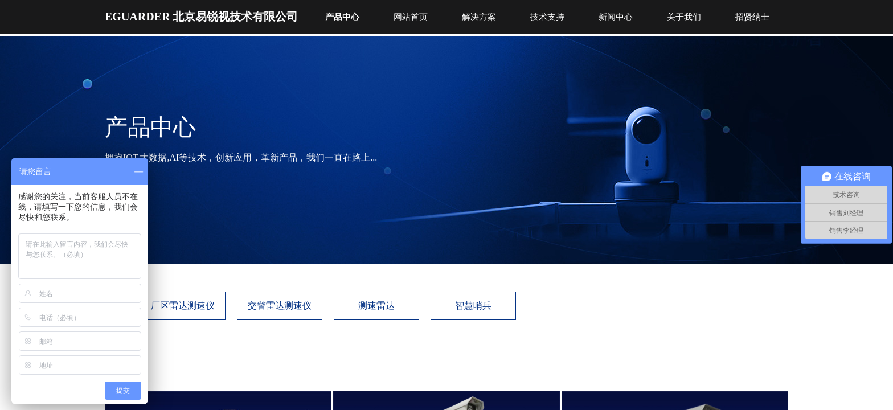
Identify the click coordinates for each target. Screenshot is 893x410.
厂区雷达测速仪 (183, 305)
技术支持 (547, 17)
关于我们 (684, 17)
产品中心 (342, 17)
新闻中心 (616, 17)
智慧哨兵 (473, 305)
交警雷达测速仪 (280, 305)
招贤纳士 (752, 17)
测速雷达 (376, 305)
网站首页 (411, 17)
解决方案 (479, 17)
